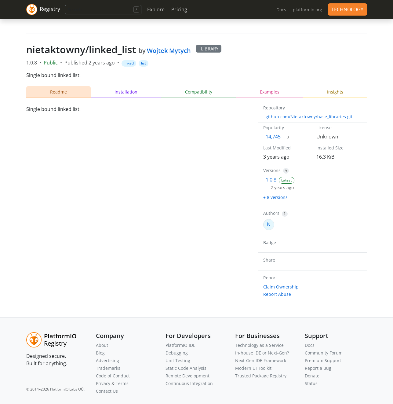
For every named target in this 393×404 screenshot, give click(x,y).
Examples (269, 92)
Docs (310, 345)
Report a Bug (318, 368)
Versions (272, 170)
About (102, 345)
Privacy (103, 383)
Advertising (107, 360)
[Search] (103, 9)
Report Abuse (277, 294)
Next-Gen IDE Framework (260, 360)
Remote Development (187, 376)
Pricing (179, 9)
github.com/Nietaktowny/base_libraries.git (309, 116)
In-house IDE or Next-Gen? (262, 353)
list (143, 63)
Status (311, 383)
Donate (312, 376)
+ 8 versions (275, 197)
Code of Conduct (113, 376)
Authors (271, 213)
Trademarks (108, 368)
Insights (335, 92)
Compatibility (198, 92)
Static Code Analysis (186, 368)
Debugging (177, 353)
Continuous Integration (189, 383)
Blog (100, 353)
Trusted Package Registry (260, 376)
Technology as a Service (259, 345)
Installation (126, 92)
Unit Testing (178, 360)
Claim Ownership (281, 287)
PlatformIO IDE (180, 345)
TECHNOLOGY (347, 9)
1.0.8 (271, 179)
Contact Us (107, 391)
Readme (58, 92)
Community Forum (324, 353)
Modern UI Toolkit (253, 368)
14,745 (273, 136)
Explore (156, 9)
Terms (122, 383)
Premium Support (323, 360)
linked (129, 63)
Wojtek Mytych (169, 50)
